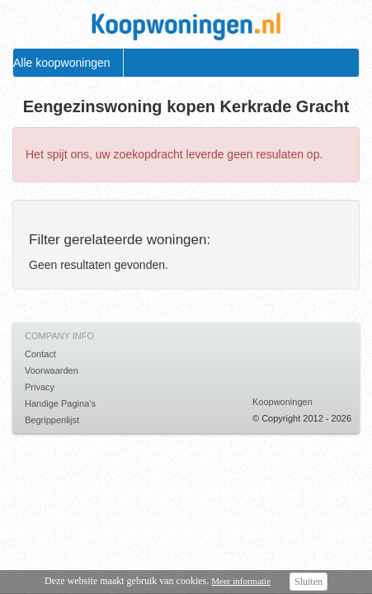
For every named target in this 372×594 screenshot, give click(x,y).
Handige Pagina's (60, 403)
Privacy (39, 387)
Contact (40, 354)
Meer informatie (241, 581)
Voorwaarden (51, 370)
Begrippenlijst (52, 420)
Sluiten (308, 581)
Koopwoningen (282, 402)
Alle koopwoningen (62, 62)
